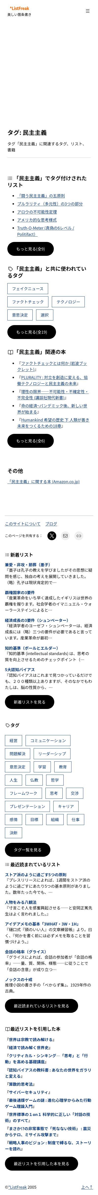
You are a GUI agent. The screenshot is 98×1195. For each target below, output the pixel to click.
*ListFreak (19, 8)
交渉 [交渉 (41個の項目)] (75, 793)
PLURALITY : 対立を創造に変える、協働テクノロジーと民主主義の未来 (52, 380)
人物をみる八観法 (21, 902)
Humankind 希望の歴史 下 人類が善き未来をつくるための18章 (53, 423)
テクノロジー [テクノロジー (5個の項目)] (68, 302)
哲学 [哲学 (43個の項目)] (55, 780)
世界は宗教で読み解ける (31, 1039)
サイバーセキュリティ (28, 1092)
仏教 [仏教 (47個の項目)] (34, 780)
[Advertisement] (49, 75)
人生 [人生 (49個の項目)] (13, 780)
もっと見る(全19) (31, 332)
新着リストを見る (29, 702)
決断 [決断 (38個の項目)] (13, 833)
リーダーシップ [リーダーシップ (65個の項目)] (52, 754)
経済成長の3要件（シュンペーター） (37, 620)
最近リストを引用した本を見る (41, 1163)
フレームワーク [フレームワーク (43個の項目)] (23, 793)
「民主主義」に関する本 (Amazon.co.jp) (43, 481)
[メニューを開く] (88, 11)
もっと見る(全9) (30, 249)
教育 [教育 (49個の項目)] (63, 767)
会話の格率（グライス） (26, 951)
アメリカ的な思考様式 (37, 220)
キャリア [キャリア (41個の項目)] (66, 806)
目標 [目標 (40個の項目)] (34, 819)
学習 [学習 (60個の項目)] (42, 767)
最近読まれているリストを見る (41, 1006)
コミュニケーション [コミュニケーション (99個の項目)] (48, 740)
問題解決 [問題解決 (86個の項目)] (18, 754)
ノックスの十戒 (18, 979)
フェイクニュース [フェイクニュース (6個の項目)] (27, 288)
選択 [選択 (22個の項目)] (44, 315)
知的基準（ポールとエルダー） (32, 648)
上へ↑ (87, 1187)
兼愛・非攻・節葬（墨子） (28, 564)
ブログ (51, 524)
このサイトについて (23, 524)
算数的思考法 (21, 1084)
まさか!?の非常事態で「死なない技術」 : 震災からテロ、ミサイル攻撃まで (48, 1131)
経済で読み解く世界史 (29, 1047)
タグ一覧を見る (28, 850)
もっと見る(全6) (30, 441)
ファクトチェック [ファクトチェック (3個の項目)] (28, 302)
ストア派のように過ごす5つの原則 (36, 874)
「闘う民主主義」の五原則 (41, 196)
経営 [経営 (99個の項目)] (13, 740)
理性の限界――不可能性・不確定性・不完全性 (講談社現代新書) (53, 394)
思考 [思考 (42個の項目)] (54, 793)
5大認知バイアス (20, 669)
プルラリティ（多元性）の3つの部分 (50, 204)
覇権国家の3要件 (20, 592)
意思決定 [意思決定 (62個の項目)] (20, 315)
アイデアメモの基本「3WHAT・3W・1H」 (43, 924)
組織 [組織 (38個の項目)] (55, 819)
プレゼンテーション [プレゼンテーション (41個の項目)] (27, 806)
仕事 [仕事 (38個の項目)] (76, 819)
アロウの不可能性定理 (37, 212)
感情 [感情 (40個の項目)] (13, 819)
